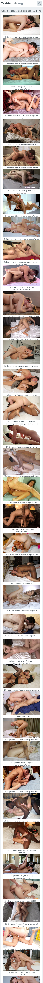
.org (12, 3)
